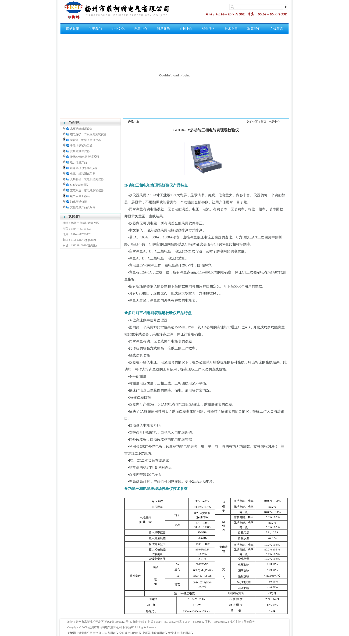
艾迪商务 (249, 621)
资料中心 (185, 29)
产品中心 (140, 29)
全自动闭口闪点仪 (130, 633)
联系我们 (253, 29)
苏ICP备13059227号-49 (118, 621)
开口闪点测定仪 (108, 633)
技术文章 (231, 29)
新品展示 (163, 29)
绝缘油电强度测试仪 (180, 633)
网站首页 (72, 29)
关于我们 (95, 29)
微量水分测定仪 (88, 633)
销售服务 (208, 29)
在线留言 (276, 29)
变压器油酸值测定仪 (154, 633)
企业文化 (118, 29)
